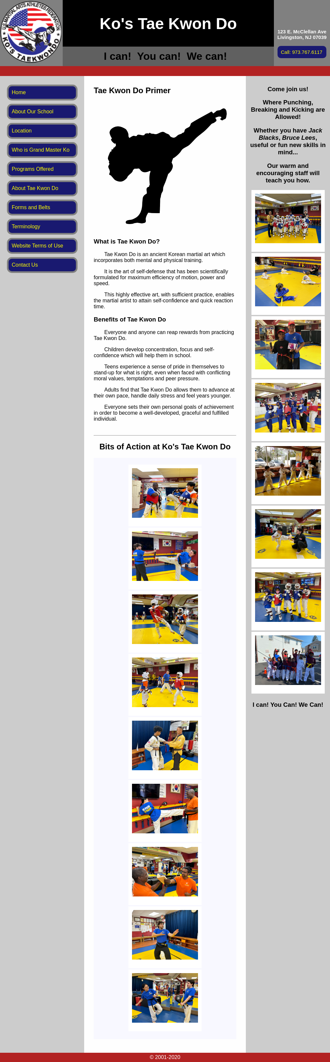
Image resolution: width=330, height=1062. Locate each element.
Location (22, 130)
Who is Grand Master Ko (41, 150)
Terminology (26, 226)
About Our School (32, 111)
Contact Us (25, 265)
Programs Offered (33, 169)
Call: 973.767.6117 (301, 52)
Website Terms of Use (37, 245)
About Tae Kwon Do (35, 188)
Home (19, 92)
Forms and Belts (31, 207)
